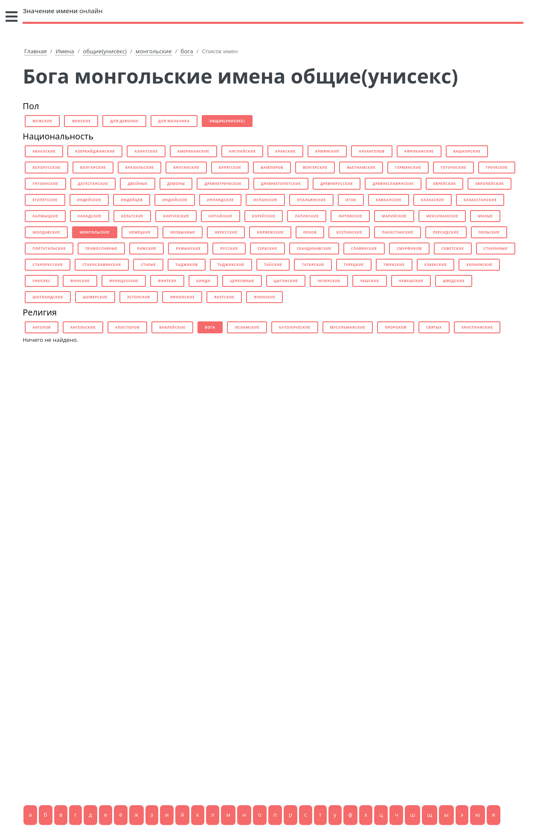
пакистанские (397, 232)
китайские (220, 216)
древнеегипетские (281, 183)
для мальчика (174, 120)
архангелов (371, 151)
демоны (176, 183)
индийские (174, 199)
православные (101, 248)
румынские (188, 248)
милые (485, 216)
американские (193, 151)
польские (489, 232)
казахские (432, 199)
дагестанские (93, 183)
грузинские (45, 183)
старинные (496, 248)
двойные (138, 183)
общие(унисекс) (105, 51)
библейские (172, 327)
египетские (44, 199)
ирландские (220, 199)
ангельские (83, 327)
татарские (313, 264)
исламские (247, 327)
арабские (285, 151)
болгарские (93, 167)
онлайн (62, 10)
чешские (369, 280)
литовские (350, 216)
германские (408, 167)
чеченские (328, 280)
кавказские (388, 199)
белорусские (46, 167)
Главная (35, 51)
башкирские (467, 151)
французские (123, 280)
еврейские (444, 183)
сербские (267, 248)
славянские (364, 248)
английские (242, 151)
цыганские (286, 280)
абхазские (43, 151)
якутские (224, 297)
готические (453, 167)
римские (146, 248)
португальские (49, 248)
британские (186, 167)
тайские (273, 264)
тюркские (394, 264)
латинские (307, 216)
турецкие (354, 264)
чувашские (411, 280)
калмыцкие (45, 216)
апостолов (127, 327)
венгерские (315, 167)
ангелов (41, 327)
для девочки (124, 120)
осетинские (349, 232)
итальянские (311, 199)
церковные (242, 280)
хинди (203, 280)
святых (434, 327)
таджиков (186, 264)
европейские (489, 183)
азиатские (145, 151)
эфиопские (182, 297)
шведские (454, 280)
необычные (182, 232)
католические (295, 327)
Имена (64, 51)
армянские (327, 151)
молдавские (46, 232)
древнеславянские (392, 183)
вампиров (272, 167)
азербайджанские (95, 151)
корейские (264, 216)
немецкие (140, 232)
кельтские (132, 216)
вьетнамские (361, 167)
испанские (265, 199)
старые (148, 264)
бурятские (230, 167)
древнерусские (336, 183)
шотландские (47, 297)
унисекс (41, 280)
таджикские (231, 264)
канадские (90, 216)
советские (452, 248)
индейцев (131, 199)
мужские (42, 120)
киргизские (176, 216)
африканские (419, 151)
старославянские (101, 264)
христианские (477, 327)
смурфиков (409, 248)
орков (310, 232)
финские (80, 280)
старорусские (47, 264)
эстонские (138, 297)
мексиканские (442, 216)
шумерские (95, 297)
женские (81, 120)
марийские (394, 216)
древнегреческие (222, 183)
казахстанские (480, 199)
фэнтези (167, 280)
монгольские (154, 51)
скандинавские (314, 248)
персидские (446, 232)
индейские (89, 199)
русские (229, 248)
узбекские (435, 264)
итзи (351, 199)
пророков (396, 327)
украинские (479, 264)
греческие (497, 167)
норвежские (270, 232)
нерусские (226, 232)
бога (186, 51)
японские (264, 297)
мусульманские (348, 327)
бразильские (139, 167)
